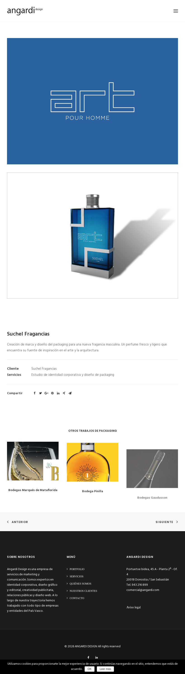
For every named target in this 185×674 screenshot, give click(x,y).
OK (89, 669)
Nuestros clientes (83, 590)
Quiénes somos (80, 583)
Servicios (76, 576)
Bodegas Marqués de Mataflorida (32, 495)
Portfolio (77, 569)
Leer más (105, 669)
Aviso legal (133, 607)
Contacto (77, 598)
